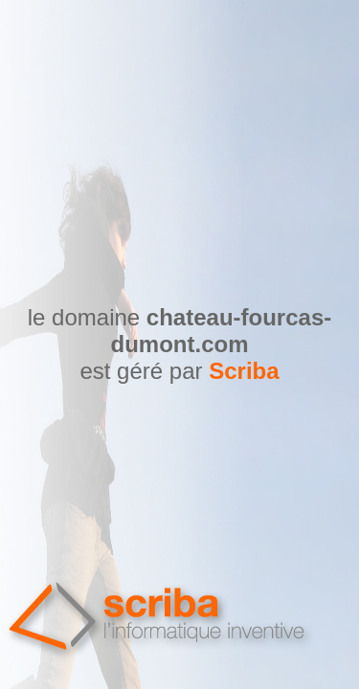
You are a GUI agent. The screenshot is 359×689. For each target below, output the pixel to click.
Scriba (244, 371)
